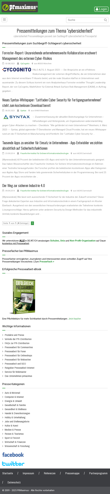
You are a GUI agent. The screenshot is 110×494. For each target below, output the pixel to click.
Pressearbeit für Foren (15, 351)
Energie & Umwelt (13, 401)
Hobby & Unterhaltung (15, 417)
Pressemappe (72, 473)
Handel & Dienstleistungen (17, 413)
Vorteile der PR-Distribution (18, 339)
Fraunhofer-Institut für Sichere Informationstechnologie (44, 153)
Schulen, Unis (57, 240)
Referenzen (49, 473)
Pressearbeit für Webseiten (18, 359)
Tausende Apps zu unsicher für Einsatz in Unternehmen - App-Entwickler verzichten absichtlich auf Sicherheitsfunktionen (52, 145)
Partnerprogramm (98, 473)
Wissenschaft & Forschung (17, 446)
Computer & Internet (14, 397)
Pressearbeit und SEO (15, 363)
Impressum (28, 473)
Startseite (7, 473)
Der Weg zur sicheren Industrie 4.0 (23, 185)
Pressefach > (47, 261)
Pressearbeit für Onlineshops (18, 355)
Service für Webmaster (15, 371)
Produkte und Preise (14, 335)
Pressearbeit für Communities (19, 347)
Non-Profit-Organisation (83, 240)
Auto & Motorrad (12, 392)
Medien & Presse (13, 429)
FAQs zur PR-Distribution (17, 343)
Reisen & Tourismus (14, 433)
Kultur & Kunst (11, 425)
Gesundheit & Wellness (16, 409)
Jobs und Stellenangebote (17, 421)
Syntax (23, 110)
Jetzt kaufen (74, 318)
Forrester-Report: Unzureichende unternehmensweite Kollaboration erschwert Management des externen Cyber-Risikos (49, 55)
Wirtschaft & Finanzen (15, 442)
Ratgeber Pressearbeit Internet (19, 367)
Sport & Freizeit (12, 438)
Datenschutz (14, 482)
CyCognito (25, 63)
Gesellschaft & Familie (15, 405)
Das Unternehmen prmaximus (18, 376)
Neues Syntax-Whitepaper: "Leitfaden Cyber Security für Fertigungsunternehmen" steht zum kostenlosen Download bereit (51, 102)
